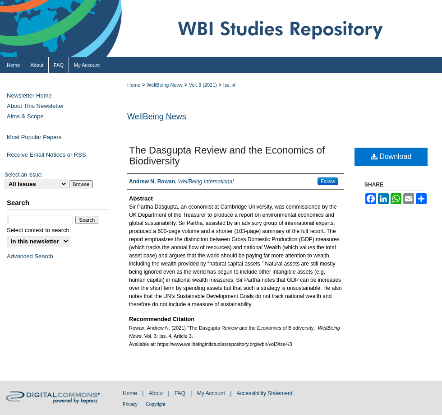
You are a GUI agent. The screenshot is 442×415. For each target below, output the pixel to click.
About (157, 393)
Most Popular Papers (34, 137)
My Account (211, 393)
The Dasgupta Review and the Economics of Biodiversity (227, 156)
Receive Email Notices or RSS (46, 154)
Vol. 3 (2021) (203, 85)
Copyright (156, 404)
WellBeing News (165, 85)
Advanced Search (30, 256)
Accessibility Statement (264, 393)
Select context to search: (39, 230)
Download (391, 156)
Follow (328, 181)
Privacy (131, 404)
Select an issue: (24, 175)
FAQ (181, 393)
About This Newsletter (35, 106)
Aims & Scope (25, 116)
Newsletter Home (29, 95)
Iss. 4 (229, 85)
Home (133, 85)
